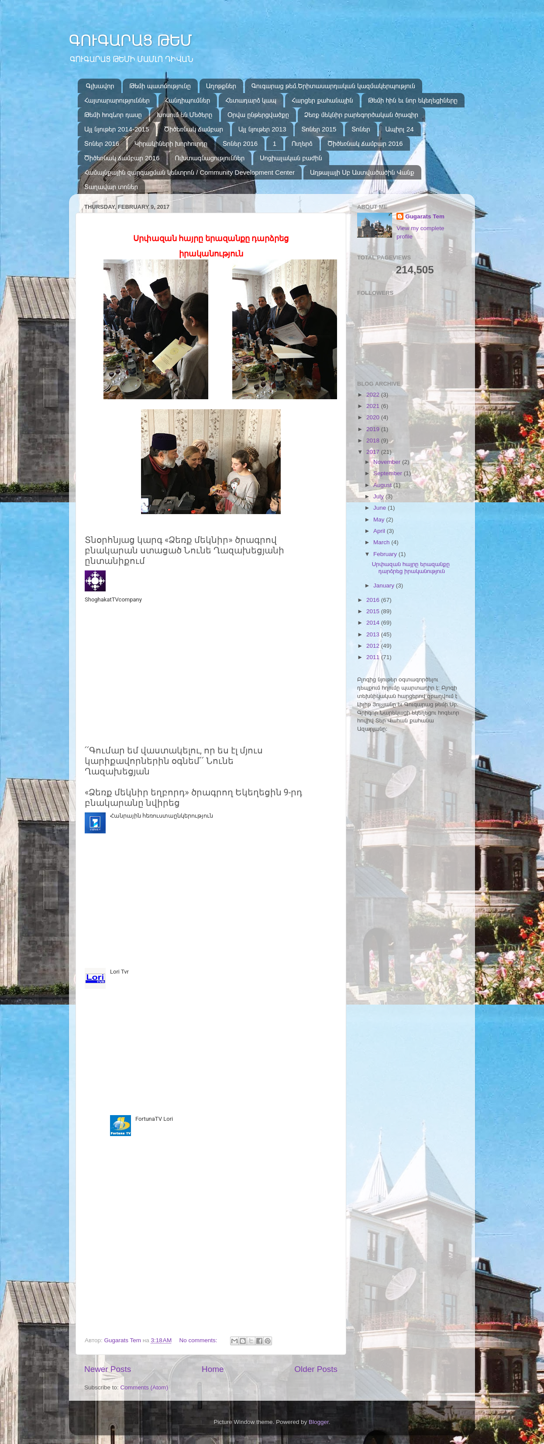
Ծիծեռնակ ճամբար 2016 (365, 143)
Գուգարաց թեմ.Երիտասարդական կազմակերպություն (333, 86)
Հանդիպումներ (187, 100)
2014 (373, 622)
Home (213, 1369)
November (387, 462)
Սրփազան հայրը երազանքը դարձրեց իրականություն (411, 567)
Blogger (319, 1422)
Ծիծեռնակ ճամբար (193, 129)
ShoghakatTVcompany (113, 599)
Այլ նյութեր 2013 (262, 129)
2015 (373, 611)
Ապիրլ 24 (400, 129)
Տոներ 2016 (101, 143)
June (380, 507)
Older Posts (315, 1369)
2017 (373, 452)
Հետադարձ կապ (250, 100)
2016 (373, 600)
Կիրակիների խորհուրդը (170, 143)
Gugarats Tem (424, 216)
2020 (373, 417)
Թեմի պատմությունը (160, 86)
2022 (373, 394)
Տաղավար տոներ (111, 186)
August (383, 485)
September (388, 473)
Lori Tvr (119, 971)
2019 (373, 429)
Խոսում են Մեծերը (184, 114)
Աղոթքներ (221, 86)
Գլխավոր (100, 86)
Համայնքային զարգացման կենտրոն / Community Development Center (189, 172)
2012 (373, 646)
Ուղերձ (302, 143)
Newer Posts (107, 1369)
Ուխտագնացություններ (209, 158)
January (384, 585)
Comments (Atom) (145, 1387)
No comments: (199, 1340)
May (379, 519)
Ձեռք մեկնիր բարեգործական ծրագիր (361, 114)
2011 (373, 657)
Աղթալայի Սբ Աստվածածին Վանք (362, 172)
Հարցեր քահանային (322, 100)
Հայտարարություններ (117, 100)
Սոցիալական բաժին (291, 158)
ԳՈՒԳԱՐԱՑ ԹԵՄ (130, 40)
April (380, 531)
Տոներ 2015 (318, 129)
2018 (373, 440)
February (386, 554)
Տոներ (360, 129)
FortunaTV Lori (154, 1119)
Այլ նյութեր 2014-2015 (116, 129)
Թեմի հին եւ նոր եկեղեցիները (413, 100)
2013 (373, 634)
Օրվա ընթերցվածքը (258, 114)
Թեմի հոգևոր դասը (113, 114)
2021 (373, 406)
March (382, 542)
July (379, 496)
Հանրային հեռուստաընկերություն (161, 815)
